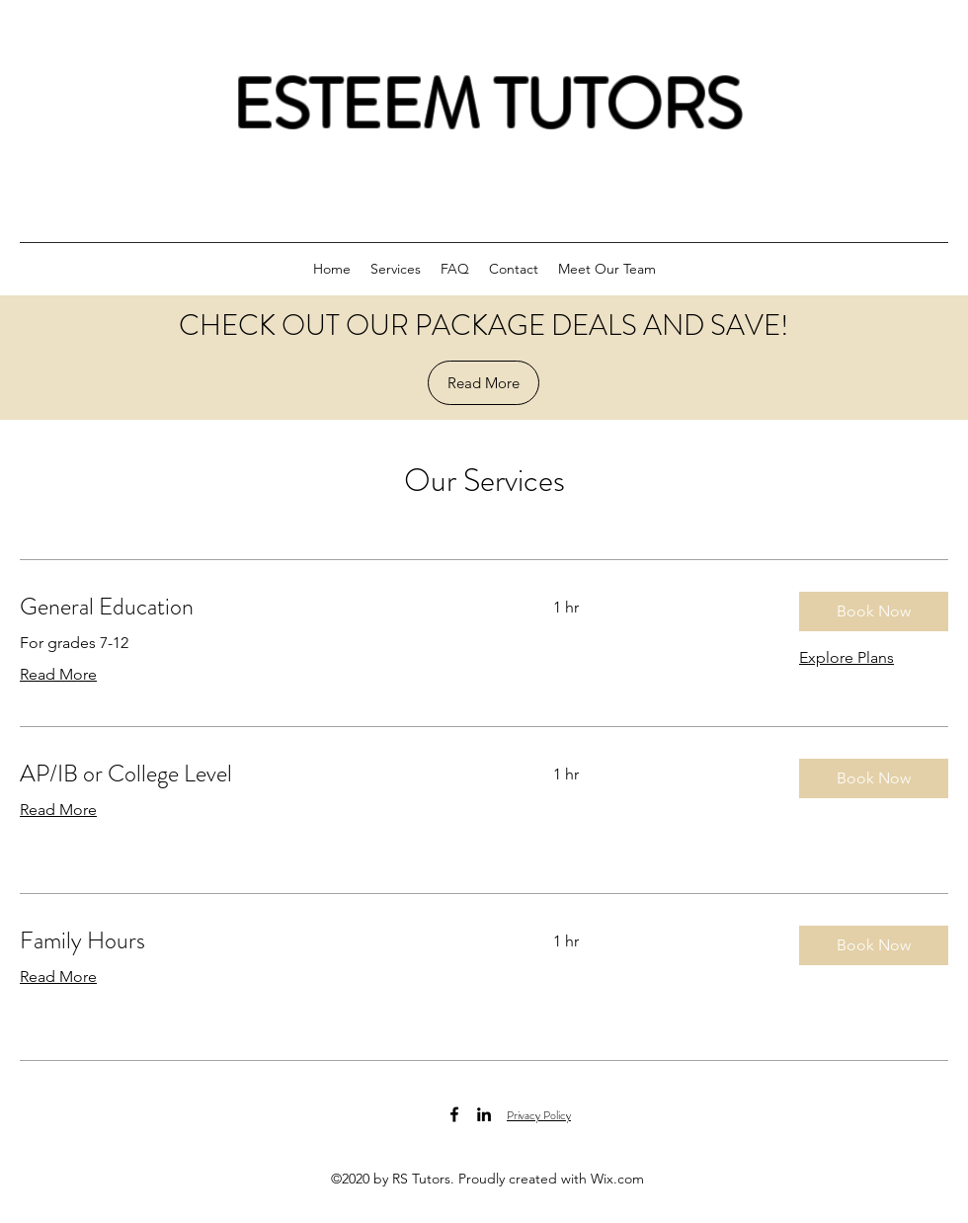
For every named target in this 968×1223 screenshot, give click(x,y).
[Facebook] (454, 1114)
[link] (263, 607)
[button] (873, 611)
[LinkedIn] (484, 1114)
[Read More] (483, 383)
